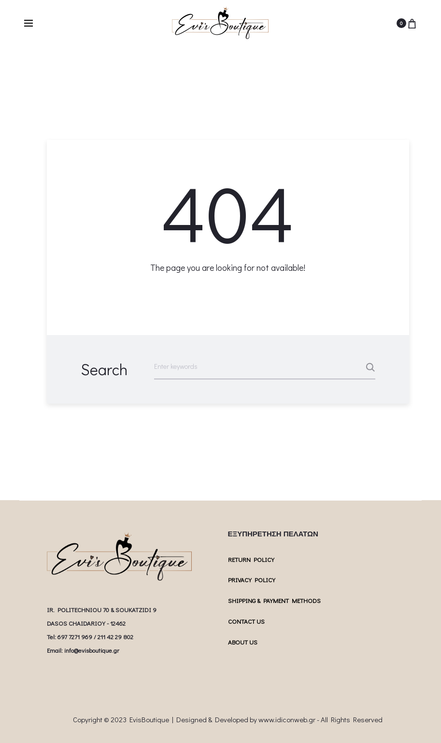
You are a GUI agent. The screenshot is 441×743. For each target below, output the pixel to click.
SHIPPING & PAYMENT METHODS (274, 600)
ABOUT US (242, 642)
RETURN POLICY (251, 559)
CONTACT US (246, 621)
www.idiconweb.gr (286, 719)
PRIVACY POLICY (251, 579)
